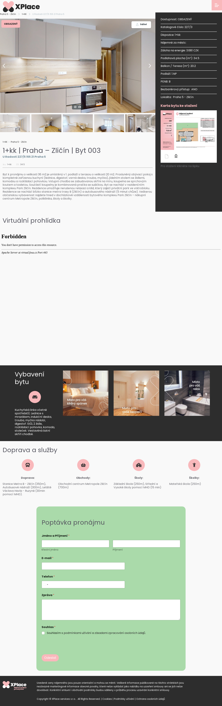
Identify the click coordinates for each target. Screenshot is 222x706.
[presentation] (68, 652)
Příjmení (118, 549)
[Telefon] (83, 584)
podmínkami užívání (77, 633)
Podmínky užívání (124, 699)
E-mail (47, 558)
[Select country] (45, 584)
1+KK (24, 14)
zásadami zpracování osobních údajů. (120, 633)
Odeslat (50, 658)
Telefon (48, 576)
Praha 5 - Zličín (8, 14)
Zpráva (48, 595)
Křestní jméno (50, 549)
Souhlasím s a (96, 633)
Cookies (107, 699)
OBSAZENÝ (11, 24)
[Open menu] (217, 5)
